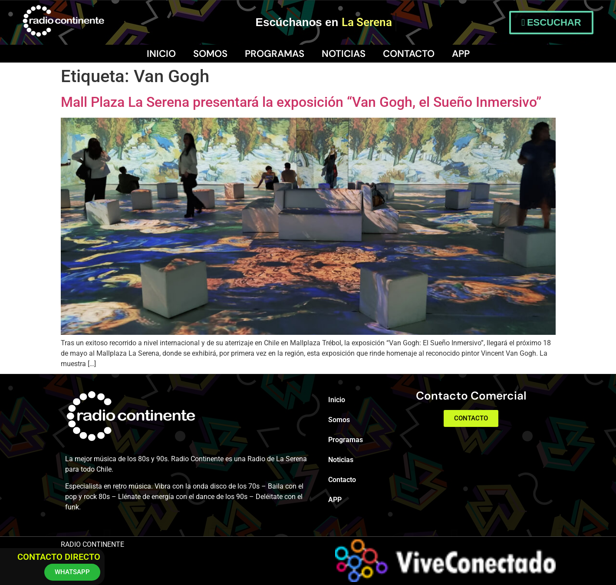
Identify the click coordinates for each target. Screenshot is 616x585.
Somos (210, 53)
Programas (274, 53)
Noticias (344, 53)
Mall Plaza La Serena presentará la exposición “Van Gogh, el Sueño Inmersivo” (301, 102)
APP (461, 53)
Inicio (161, 53)
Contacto (409, 53)
